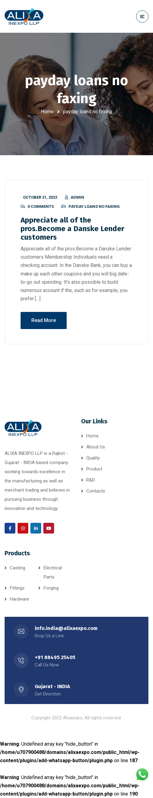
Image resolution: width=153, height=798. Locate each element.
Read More (43, 320)
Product (94, 469)
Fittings (17, 588)
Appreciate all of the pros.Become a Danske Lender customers (72, 229)
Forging (51, 588)
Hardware (19, 599)
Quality (93, 458)
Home (47, 111)
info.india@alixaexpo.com (66, 628)
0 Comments (41, 206)
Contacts (95, 491)
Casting (17, 568)
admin (77, 197)
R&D (90, 480)
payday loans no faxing (94, 206)
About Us (95, 447)
